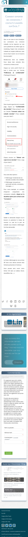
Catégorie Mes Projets (6, 516)
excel (7, 35)
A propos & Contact (5, 510)
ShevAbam (7, 31)
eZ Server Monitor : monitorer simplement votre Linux (13, 531)
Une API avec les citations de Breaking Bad (10, 534)
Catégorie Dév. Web (5, 521)
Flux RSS (3, 513)
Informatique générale (9, 32)
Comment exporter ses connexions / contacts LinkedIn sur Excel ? (14, 21)
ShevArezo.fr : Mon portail (7, 528)
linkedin (19, 35)
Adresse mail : (8, 432)
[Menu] (26, 2)
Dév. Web (5, 476)
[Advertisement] (14, 287)
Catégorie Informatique (6, 519)
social (12, 35)
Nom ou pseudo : (9, 427)
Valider (8, 453)
